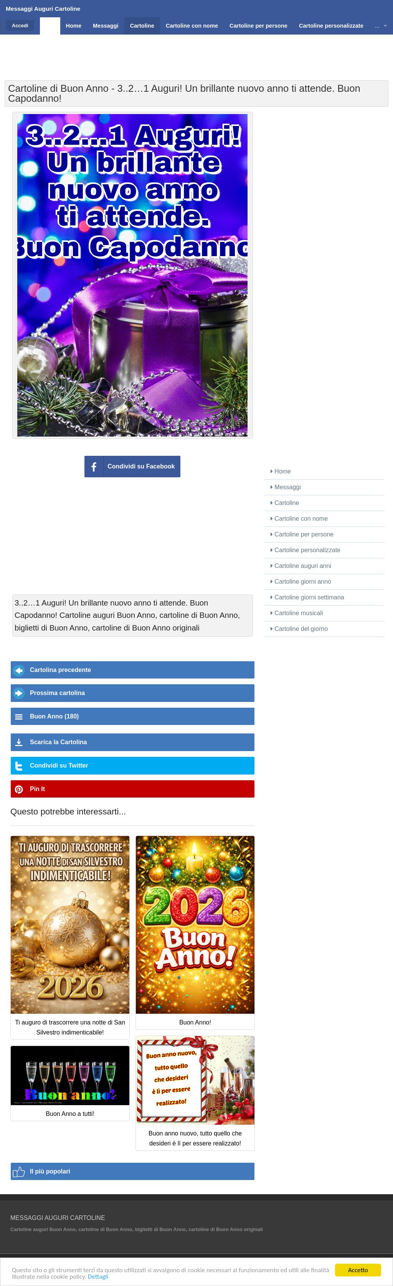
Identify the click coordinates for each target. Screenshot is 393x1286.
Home (281, 471)
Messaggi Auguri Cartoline (43, 8)
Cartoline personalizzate (305, 550)
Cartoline (285, 503)
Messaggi (286, 487)
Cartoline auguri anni (301, 566)
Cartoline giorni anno (301, 581)
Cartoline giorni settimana (307, 597)
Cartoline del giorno (299, 629)
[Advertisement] (196, 52)
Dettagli (98, 1277)
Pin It (37, 789)
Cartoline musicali (297, 613)
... (377, 26)
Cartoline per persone (302, 534)
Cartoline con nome (299, 518)
